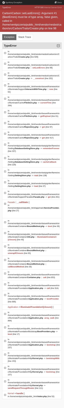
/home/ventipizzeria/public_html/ (28, 396)
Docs (58, 2)
